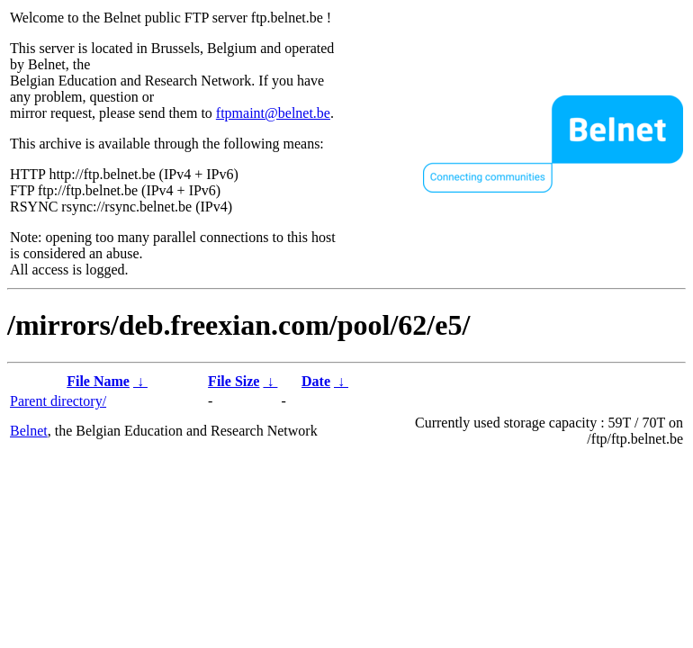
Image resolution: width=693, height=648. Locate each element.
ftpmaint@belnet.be (273, 113)
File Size (233, 381)
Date (316, 381)
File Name (98, 381)
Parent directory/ (58, 401)
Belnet (29, 430)
